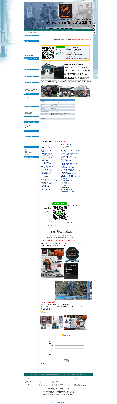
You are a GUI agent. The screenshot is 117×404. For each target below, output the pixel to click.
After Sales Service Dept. (80, 385)
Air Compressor (62, 384)
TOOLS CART (46, 175)
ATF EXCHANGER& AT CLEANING (70, 170)
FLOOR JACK (46, 165)
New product (44, 30)
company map (77, 384)
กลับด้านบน (44, 312)
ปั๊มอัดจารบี (64, 178)
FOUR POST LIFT (47, 149)
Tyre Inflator (55, 381)
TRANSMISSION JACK (48, 166)
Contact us (76, 382)
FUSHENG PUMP (46, 183)
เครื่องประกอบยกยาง (47, 159)
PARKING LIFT (46, 154)
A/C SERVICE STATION (67, 191)
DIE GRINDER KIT (66, 164)
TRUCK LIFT (45, 151)
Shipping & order (54, 30)
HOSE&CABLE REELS (48, 178)
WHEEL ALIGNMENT (67, 144)
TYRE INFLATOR (47, 189)
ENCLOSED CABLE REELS (49, 179)
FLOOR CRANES (46, 169)
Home (26, 30)
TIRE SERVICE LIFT (47, 153)
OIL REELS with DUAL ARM (49, 180)
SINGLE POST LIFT (47, 157)
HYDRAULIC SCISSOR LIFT (50, 150)
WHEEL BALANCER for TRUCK (69, 157)
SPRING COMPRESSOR (48, 163)
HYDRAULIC (45, 167)
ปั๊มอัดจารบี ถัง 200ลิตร (67, 180)
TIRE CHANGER (65, 147)
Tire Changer (28, 382)
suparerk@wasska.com (49, 308)
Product (38, 30)
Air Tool (39, 384)
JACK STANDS (46, 162)
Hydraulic (54, 382)
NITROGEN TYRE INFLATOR (50, 191)
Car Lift (39, 381)
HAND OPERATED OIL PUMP (69, 173)
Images (62, 30)
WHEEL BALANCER (66, 156)
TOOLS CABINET (47, 173)
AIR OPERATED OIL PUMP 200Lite (70, 176)
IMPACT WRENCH (66, 160)
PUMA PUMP (45, 185)
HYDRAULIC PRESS (47, 170)
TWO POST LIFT (46, 147)
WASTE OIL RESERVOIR (67, 167)
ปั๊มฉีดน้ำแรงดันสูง (66, 185)
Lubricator (27, 384)
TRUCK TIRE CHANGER (67, 149)
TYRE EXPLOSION (66, 151)
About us (31, 30)
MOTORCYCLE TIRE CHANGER (70, 150)
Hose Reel (54, 384)
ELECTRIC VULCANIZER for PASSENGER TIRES (69, 153)
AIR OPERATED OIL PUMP (68, 175)
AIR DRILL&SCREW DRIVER (69, 163)
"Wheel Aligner (29, 381)
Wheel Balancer (41, 382)
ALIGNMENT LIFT (47, 146)
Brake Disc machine (42, 385)
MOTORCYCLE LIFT (48, 156)
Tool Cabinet (55, 385)
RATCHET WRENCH (66, 162)
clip (74, 30)
